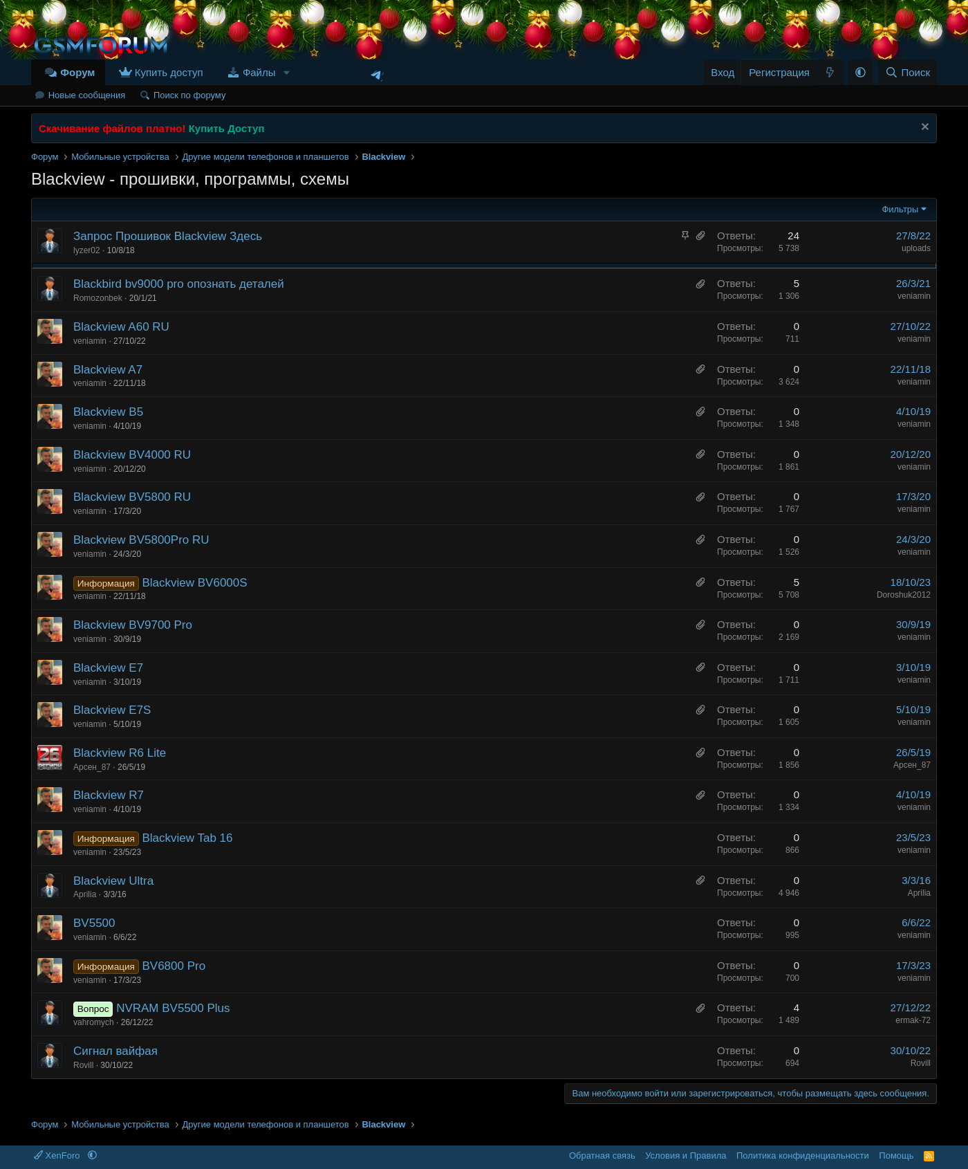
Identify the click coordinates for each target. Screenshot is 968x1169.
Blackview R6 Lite (119, 753)
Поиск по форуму (189, 95)
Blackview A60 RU (121, 326)
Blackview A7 (107, 369)
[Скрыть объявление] (923, 128)
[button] (286, 72)
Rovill (83, 1065)
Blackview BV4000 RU (132, 454)
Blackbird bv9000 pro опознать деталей (178, 284)
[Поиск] (907, 72)
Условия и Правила (685, 1155)
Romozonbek (97, 298)
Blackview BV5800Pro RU (141, 539)
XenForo (58, 1155)
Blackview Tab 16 (187, 838)
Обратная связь (602, 1155)
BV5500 (94, 923)
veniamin (914, 296)
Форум (77, 72)
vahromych (93, 1022)
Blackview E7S (112, 710)
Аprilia (84, 894)
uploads (916, 248)
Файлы (259, 72)
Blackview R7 (108, 795)
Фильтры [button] (900, 209)
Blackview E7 (108, 667)
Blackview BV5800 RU (132, 497)
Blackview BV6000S (194, 582)
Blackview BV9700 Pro (132, 625)
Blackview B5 (108, 411)
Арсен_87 (92, 767)
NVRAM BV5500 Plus (173, 1008)
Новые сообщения (87, 95)
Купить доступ (169, 72)
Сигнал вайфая (115, 1051)
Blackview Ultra (113, 880)
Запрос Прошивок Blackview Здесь (167, 236)
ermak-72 (913, 1020)
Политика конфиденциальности (802, 1155)
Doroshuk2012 (904, 595)
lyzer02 (86, 250)
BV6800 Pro (173, 966)
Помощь (896, 1155)
